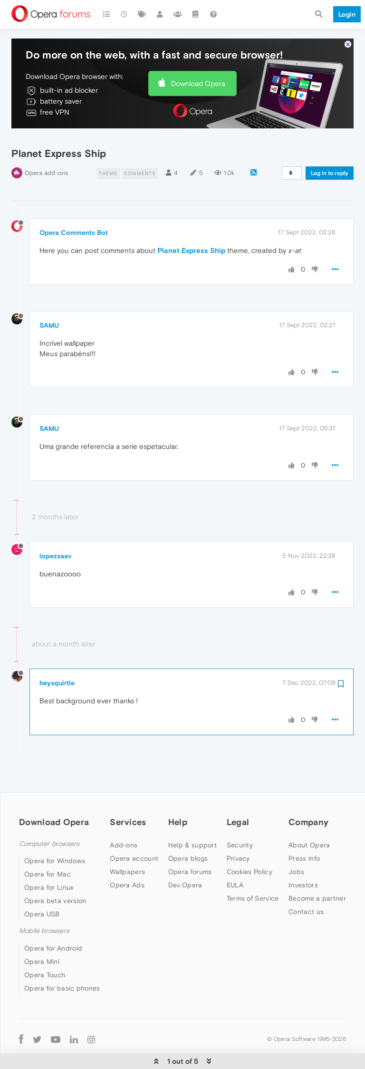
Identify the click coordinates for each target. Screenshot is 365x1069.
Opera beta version (55, 872)
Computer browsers (49, 815)
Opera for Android (53, 919)
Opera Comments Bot (73, 204)
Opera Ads (127, 856)
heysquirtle (57, 654)
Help (177, 793)
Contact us (306, 883)
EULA (235, 856)
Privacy (238, 830)
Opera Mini (41, 932)
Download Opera (198, 54)
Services (128, 793)
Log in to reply (329, 144)
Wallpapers (127, 843)
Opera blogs (188, 830)
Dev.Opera (185, 856)
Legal (238, 793)
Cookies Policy (249, 843)
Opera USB (42, 885)
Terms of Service (253, 870)
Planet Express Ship (191, 222)
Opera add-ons (46, 144)
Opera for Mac (47, 845)
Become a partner (317, 870)
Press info (304, 830)
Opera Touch (44, 946)
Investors (303, 856)
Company (308, 793)
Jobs (296, 843)
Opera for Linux (49, 859)
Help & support (192, 816)
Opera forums (190, 843)
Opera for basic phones (62, 959)
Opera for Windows (54, 832)
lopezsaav (55, 527)
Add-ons (123, 816)
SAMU (49, 297)
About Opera (309, 816)
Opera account (134, 830)
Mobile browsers (44, 902)
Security (240, 816)
